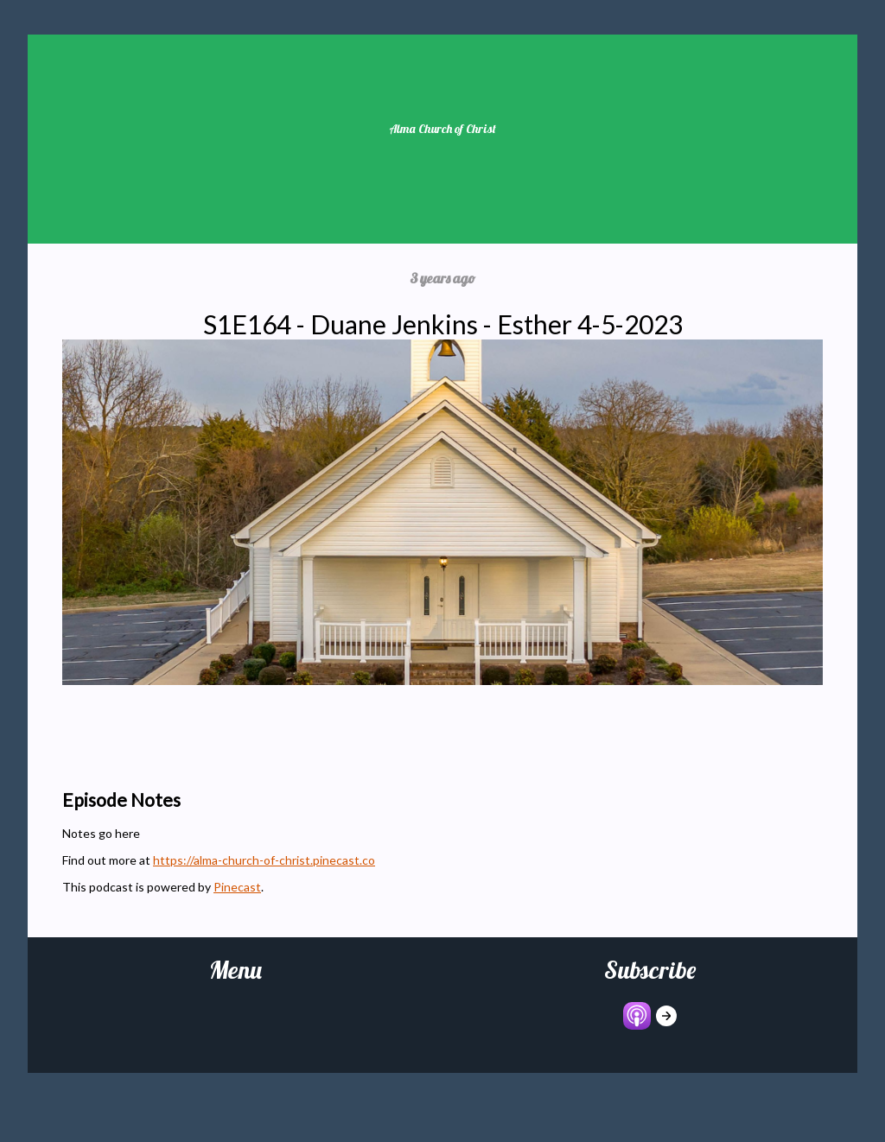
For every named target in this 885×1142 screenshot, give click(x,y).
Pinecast (237, 886)
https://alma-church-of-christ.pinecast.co (264, 860)
